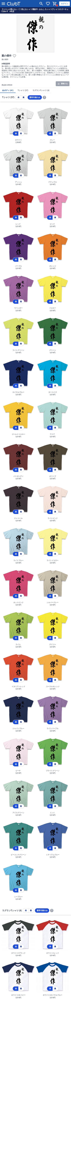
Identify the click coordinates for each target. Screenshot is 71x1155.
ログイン (64, 4)
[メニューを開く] (3, 3)
